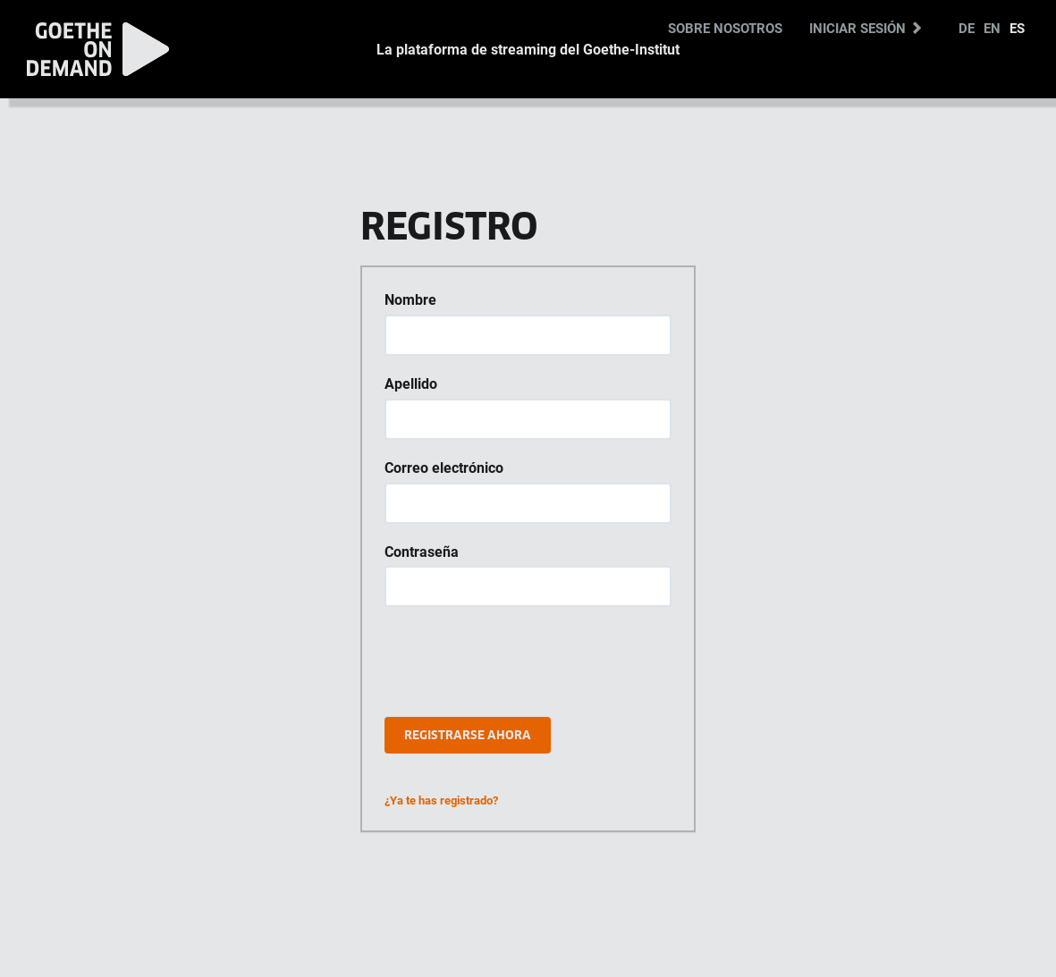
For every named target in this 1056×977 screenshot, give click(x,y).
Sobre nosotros (725, 28)
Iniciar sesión (866, 28)
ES (1017, 28)
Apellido (410, 383)
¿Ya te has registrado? (441, 800)
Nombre (410, 299)
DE (967, 28)
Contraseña (421, 551)
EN (992, 28)
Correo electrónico (443, 467)
